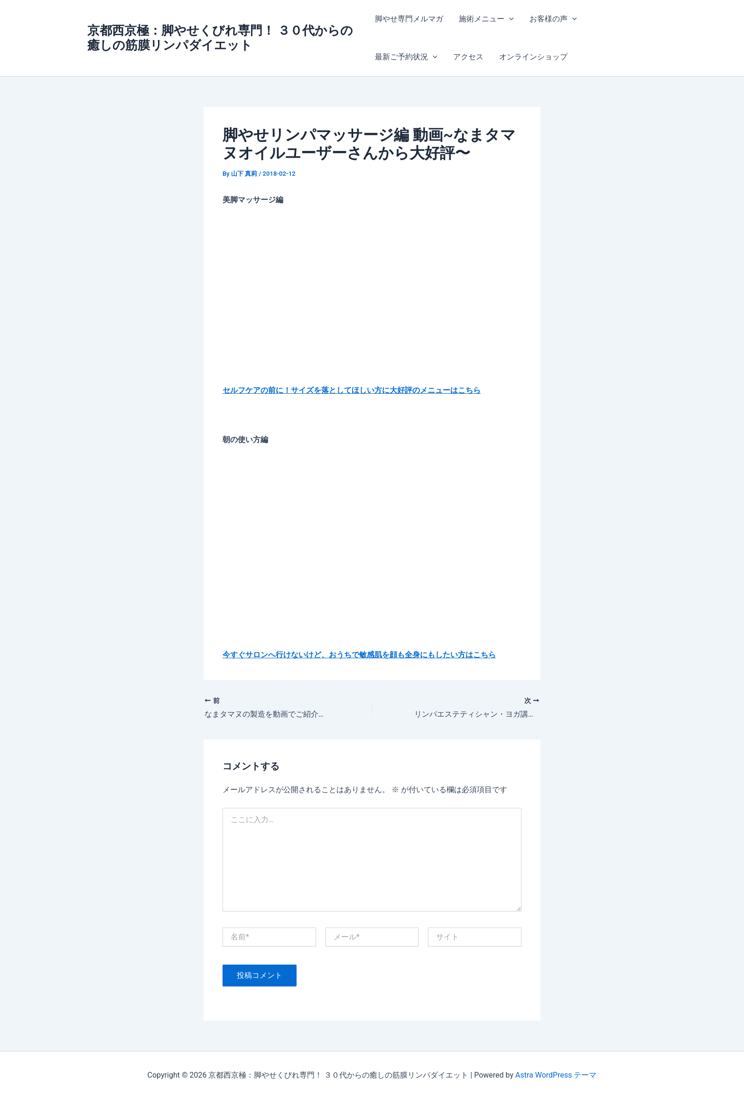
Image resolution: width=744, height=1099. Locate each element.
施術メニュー (485, 19)
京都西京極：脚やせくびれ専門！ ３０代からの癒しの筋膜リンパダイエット (220, 37)
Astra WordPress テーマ (555, 1075)
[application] (508, 19)
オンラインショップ (532, 56)
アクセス (467, 56)
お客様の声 (552, 19)
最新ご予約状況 (406, 57)
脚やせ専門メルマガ (409, 18)
